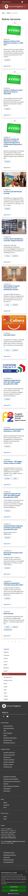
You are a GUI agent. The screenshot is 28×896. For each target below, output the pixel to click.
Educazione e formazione (9, 776)
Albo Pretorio (6, 791)
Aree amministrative (8, 728)
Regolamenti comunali (9, 743)
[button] (14, 893)
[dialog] (14, 883)
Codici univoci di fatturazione (8, 838)
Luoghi (5, 816)
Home (3, 13)
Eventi (5, 819)
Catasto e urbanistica (8, 762)
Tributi (5, 693)
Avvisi (4, 807)
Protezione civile (7, 767)
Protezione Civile (8, 680)
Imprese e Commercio (8, 759)
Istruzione (6, 674)
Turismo (6, 696)
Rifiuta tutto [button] (14, 890)
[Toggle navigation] (3, 6)
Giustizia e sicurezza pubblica (10, 779)
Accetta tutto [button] (14, 887)
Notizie (9, 13)
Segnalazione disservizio (9, 855)
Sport (5, 690)
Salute (5, 683)
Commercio (6, 655)
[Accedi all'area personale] (22, 2)
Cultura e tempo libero (9, 755)
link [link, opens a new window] (6, 883)
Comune (6, 658)
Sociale (5, 687)
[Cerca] (25, 6)
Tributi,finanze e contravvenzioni (11, 781)
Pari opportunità (8, 677)
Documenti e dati (7, 740)
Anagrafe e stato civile (9, 752)
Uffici (4, 731)
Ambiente (6, 652)
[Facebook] (3, 716)
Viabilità (6, 699)
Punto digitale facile (8, 862)
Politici (5, 735)
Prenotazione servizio (8, 852)
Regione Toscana (6, 2)
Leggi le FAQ (6, 857)
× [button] (26, 872)
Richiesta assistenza (8, 860)
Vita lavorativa (7, 757)
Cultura (5, 661)
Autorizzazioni (7, 788)
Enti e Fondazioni (7, 733)
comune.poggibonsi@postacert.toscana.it (14, 841)
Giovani (5, 671)
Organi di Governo (8, 726)
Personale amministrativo (10, 738)
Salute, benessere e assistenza (11, 786)
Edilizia (5, 665)
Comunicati (6, 805)
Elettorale (6, 668)
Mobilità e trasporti (8, 764)
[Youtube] (7, 716)
